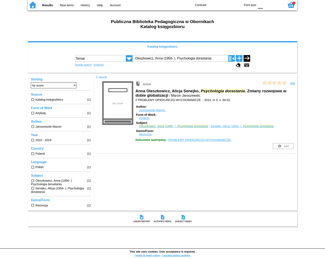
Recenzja (145, 134)
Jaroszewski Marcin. (152, 110)
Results (47, 5)
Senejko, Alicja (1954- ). (242, 126)
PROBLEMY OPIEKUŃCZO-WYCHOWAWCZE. (200, 140)
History (85, 5)
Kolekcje (99, 64)
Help (100, 5)
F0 (260, 4)
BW (220, 4)
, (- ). (173, 126)
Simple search (83, 64)
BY (237, 4)
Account (115, 5)
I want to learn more (147, 255)
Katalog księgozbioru (162, 46)
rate (292, 83)
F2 (277, 4)
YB (228, 4)
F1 (267, 4)
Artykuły (144, 118)
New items (67, 5)
